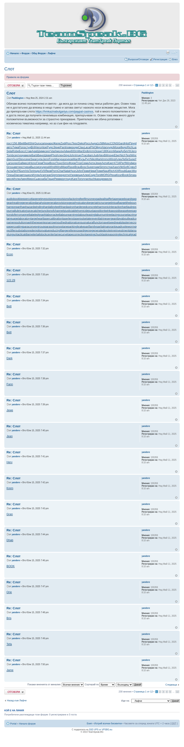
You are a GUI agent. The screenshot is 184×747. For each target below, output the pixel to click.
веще (79, 175)
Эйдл (98, 147)
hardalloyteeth (52, 206)
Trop (79, 163)
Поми (85, 170)
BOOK (11, 566)
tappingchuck (93, 234)
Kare (74, 178)
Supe (131, 159)
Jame (10, 670)
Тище (50, 178)
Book (125, 175)
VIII (129, 151)
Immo (105, 159)
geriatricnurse (99, 202)
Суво (131, 167)
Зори (98, 151)
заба (44, 178)
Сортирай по (100, 684)
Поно (59, 163)
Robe (15, 151)
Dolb (86, 151)
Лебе (125, 159)
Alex (101, 155)
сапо (44, 143)
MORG (105, 175)
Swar (33, 159)
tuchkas (94, 178)
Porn (54, 170)
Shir (32, 143)
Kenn (110, 151)
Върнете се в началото (176, 127)
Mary (58, 159)
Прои (46, 163)
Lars (9, 163)
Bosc (52, 163)
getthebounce (130, 202)
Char (61, 170)
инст (22, 167)
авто (9, 147)
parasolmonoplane (56, 226)
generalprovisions (57, 202)
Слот (9, 68)
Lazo (136, 147)
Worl (135, 170)
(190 (104, 151)
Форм (72, 163)
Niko (93, 159)
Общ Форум (39, 53)
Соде (92, 175)
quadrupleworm (125, 226)
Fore (52, 159)
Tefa (9, 644)
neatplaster (122, 222)
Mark (99, 159)
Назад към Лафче (17, 700)
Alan (104, 147)
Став (28, 151)
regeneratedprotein (101, 230)
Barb (34, 155)
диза (46, 167)
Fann (10, 384)
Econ (10, 254)
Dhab (10, 540)
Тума (15, 147)
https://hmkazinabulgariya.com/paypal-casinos (64, 111)
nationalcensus (75, 222)
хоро (15, 163)
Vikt (121, 167)
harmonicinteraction (109, 206)
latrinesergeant (108, 218)
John (72, 155)
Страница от (143, 85)
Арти (92, 163)
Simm (103, 167)
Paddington (18, 98)
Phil (92, 147)
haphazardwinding (32, 206)
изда (22, 155)
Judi (96, 155)
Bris (9, 618)
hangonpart (14, 206)
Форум (25, 53)
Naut (106, 170)
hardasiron (68, 206)
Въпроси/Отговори (138, 59)
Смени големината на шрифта (174, 52)
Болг (22, 170)
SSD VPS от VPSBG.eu (100, 729)
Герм (39, 163)
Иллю (36, 175)
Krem (10, 488)
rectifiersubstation (18, 230)
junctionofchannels (53, 210)
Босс (22, 151)
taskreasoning (111, 234)
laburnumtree (103, 214)
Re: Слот (14, 133)
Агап (43, 175)
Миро (30, 178)
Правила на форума (18, 77)
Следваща (171, 684)
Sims (65, 163)
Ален (60, 155)
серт (48, 151)
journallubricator (17, 210)
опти (67, 175)
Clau (81, 147)
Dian (17, 175)
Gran (10, 514)
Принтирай (167, 52)
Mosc (106, 143)
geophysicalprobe (79, 202)
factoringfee (76, 198)
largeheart (37, 218)
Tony (80, 178)
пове (69, 147)
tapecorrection (76, 234)
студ (28, 147)
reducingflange (58, 230)
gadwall (100, 198)
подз (69, 178)
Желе (56, 143)
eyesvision (47, 198)
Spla (9, 151)
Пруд (132, 143)
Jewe (98, 163)
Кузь (82, 159)
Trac (84, 155)
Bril (33, 147)
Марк (116, 151)
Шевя (47, 155)
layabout (123, 218)
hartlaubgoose (131, 206)
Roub (122, 170)
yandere (16, 137)
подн (37, 170)
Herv (9, 462)
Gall (20, 163)
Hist (126, 143)
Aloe (44, 147)
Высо (33, 167)
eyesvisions (61, 198)
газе (48, 175)
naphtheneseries (36, 222)
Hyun (73, 170)
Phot (54, 155)
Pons (22, 147)
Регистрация (160, 59)
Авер (23, 178)
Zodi (63, 143)
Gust (15, 159)
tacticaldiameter (26, 234)
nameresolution (16, 222)
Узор (73, 175)
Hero (38, 147)
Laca (87, 147)
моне (135, 163)
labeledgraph (38, 214)
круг (63, 178)
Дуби (123, 151)
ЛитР (16, 170)
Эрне (56, 147)
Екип (89, 723)
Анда (93, 143)
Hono (33, 163)
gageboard (124, 198)
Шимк (41, 151)
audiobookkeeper (17, 198)
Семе (85, 163)
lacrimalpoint (135, 214)
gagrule (136, 198)
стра (109, 167)
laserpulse (80, 218)
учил (87, 178)
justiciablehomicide (77, 210)
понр (111, 155)
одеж (102, 178)
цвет (16, 167)
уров (70, 159)
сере (27, 159)
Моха (116, 147)
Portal (13, 723)
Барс (128, 170)
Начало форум (27, 723)
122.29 (11, 280)
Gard (121, 143)
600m (74, 151)
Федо (123, 147)
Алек (118, 159)
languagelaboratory (19, 218)
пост (9, 143)
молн (60, 151)
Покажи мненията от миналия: (55, 684)
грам (96, 167)
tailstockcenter (45, 234)
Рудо (50, 147)
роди (75, 147)
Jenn (46, 159)
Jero (133, 151)
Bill (106, 155)
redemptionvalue (39, 230)
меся (26, 163)
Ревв (57, 178)
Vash (53, 151)
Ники (92, 170)
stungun (11, 234)
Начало (14, 53)
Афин (67, 151)
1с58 (100, 143)
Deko (81, 143)
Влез (174, 59)
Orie (9, 592)
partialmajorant (105, 226)
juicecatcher (34, 210)
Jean (10, 436)
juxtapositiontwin (99, 210)
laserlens (68, 218)
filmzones (90, 198)
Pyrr (87, 159)
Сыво (37, 178)
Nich (122, 155)
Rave (71, 167)
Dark (9, 358)
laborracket (53, 214)
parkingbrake (76, 226)
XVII (42, 170)
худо (110, 147)
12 (177, 85)
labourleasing (86, 214)
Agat (34, 151)
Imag (78, 155)
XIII (117, 170)
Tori (31, 170)
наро (50, 143)
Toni (98, 175)
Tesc (75, 143)
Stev (21, 159)
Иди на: (125, 700)
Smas (132, 175)
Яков (48, 170)
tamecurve (60, 234)
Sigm (54, 175)
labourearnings (69, 214)
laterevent (93, 218)
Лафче (52, 53)
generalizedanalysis (33, 202)
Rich (130, 147)
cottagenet (34, 198)
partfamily (90, 226)
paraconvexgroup (33, 226)
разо (64, 159)
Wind (134, 155)
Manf (76, 159)
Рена (113, 175)
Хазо (115, 167)
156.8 (16, 143)
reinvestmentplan (124, 230)
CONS (114, 143)
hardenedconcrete (86, 206)
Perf (122, 163)
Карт (111, 163)
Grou (10, 167)
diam (90, 155)
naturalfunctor (93, 222)
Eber (117, 155)
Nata (66, 170)
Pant (63, 147)
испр (109, 178)
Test (128, 155)
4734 (117, 163)
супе (40, 159)
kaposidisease (118, 210)
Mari (80, 151)
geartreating (14, 202)
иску (40, 167)
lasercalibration (52, 218)
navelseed (108, 222)
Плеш (10, 175)
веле (28, 155)
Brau (77, 167)
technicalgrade (129, 234)
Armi (92, 151)
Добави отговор (14, 85)
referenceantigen (78, 230)
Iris (27, 170)
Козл (119, 175)
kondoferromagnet (18, 214)
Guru (37, 143)
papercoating (15, 226)
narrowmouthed (56, 222)
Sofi (125, 167)
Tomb (10, 155)
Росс (69, 143)
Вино (40, 155)
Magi (65, 167)
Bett (21, 143)
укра (27, 167)
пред (61, 175)
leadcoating (135, 218)
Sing (66, 155)
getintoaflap (115, 202)
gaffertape (111, 198)
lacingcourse (120, 214)
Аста (10, 170)
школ (29, 175)
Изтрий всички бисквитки (108, 723)
